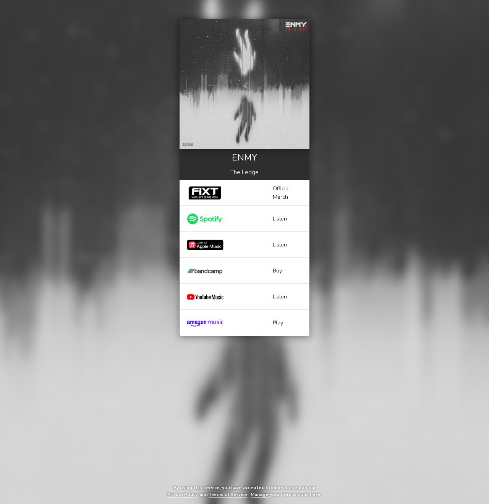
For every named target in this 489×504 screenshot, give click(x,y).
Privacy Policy (182, 494)
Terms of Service (228, 494)
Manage (260, 494)
